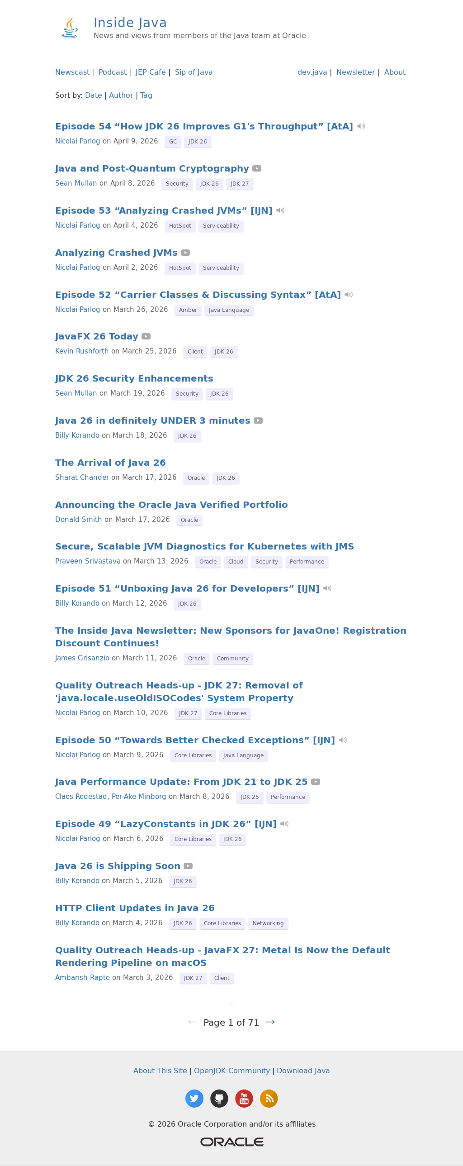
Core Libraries (227, 713)
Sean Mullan (76, 183)
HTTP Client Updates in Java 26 (135, 908)
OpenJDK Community (232, 1070)
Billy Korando (77, 435)
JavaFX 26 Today (96, 336)
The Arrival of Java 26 (110, 462)
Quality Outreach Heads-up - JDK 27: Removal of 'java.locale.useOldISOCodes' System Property (179, 691)
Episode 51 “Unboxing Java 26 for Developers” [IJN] (187, 588)
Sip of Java (194, 72)
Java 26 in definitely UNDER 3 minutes (152, 420)
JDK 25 (250, 797)
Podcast (113, 72)
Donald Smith (78, 519)
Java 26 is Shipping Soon (117, 866)
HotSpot (180, 225)
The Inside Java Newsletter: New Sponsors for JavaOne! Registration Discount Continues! (230, 636)
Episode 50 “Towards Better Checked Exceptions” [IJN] (195, 740)
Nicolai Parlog (77, 141)
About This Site (160, 1070)
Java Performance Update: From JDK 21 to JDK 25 (181, 781)
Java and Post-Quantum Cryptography (152, 168)
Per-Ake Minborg (139, 796)
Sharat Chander (82, 477)
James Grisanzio (82, 658)
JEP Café (151, 72)
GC (173, 141)
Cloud (236, 561)
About (395, 72)
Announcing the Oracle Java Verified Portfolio (171, 504)
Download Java (303, 1070)
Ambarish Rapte (82, 977)
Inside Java (130, 22)
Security (177, 183)
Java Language (229, 310)
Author (121, 95)
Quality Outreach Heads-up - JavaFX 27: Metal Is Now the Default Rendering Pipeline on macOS (222, 956)
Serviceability (221, 225)
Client (195, 351)
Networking (268, 923)
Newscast (72, 72)
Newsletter (355, 72)
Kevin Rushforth (82, 351)
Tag (146, 95)
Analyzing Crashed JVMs (116, 252)
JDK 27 (240, 183)
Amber (188, 310)
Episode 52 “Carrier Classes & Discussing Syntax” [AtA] (198, 294)
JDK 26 (198, 141)
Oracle (196, 478)
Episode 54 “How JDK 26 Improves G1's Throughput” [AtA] (204, 126)
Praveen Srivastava (88, 561)
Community (233, 658)
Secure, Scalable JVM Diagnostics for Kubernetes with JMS (204, 546)
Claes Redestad (81, 796)
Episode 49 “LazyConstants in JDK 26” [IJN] (166, 824)
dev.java (312, 72)
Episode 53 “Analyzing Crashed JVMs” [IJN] (164, 210)
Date (93, 95)
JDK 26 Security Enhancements (134, 378)
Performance (307, 561)
